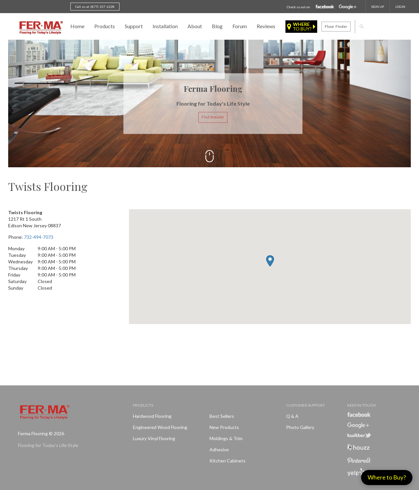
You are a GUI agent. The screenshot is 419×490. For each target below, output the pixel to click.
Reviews (266, 26)
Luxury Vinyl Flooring (154, 438)
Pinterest (359, 460)
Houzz (358, 448)
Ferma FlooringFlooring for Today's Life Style (40, 27)
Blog (217, 26)
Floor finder (336, 26)
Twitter (359, 435)
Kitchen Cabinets (228, 460)
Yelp (356, 472)
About (195, 26)
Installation (165, 26)
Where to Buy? (387, 477)
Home (77, 26)
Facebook (325, 7)
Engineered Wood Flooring (160, 427)
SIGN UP (377, 7)
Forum (239, 26)
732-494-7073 (38, 237)
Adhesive (219, 449)
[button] (270, 261)
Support (134, 26)
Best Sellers (222, 416)
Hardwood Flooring (152, 416)
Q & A (292, 416)
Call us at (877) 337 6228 (95, 7)
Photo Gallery (300, 427)
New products (224, 427)
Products (104, 26)
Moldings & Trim (226, 438)
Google (347, 7)
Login (400, 7)
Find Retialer (213, 117)
